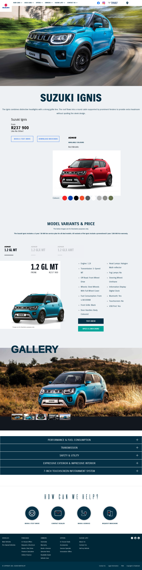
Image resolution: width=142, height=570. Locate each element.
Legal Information (113, 566)
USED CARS (28, 3)
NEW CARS (16, 3)
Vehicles (5, 538)
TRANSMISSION (69, 447)
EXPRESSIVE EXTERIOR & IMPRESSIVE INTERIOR (69, 463)
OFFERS (38, 3)
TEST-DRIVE (91, 321)
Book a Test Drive (27, 548)
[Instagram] (139, 538)
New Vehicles (6, 542)
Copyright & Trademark (133, 566)
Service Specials (65, 548)
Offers (62, 538)
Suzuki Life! (59, 3)
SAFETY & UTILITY (69, 455)
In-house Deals (65, 542)
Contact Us (71, 3)
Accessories (64, 545)
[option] (71, 46)
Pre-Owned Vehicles (8, 545)
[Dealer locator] (127, 3)
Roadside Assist (46, 555)
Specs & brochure (91, 329)
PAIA (122, 566)
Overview (44, 542)
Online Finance (26, 555)
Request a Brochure (28, 545)
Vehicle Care (45, 558)
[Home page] (6, 6)
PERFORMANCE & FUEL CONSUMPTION (69, 440)
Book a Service (46, 548)
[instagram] (103, 4)
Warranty (44, 545)
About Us (82, 542)
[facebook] (113, 4)
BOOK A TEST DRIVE (22, 139)
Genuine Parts (45, 552)
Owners (48, 3)
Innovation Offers (66, 552)
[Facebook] (132, 538)
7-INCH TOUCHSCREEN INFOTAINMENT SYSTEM (69, 471)
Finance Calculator (28, 552)
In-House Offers (27, 542)
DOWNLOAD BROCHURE (48, 139)
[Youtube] (135, 538)
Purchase (25, 538)
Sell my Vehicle (84, 548)
